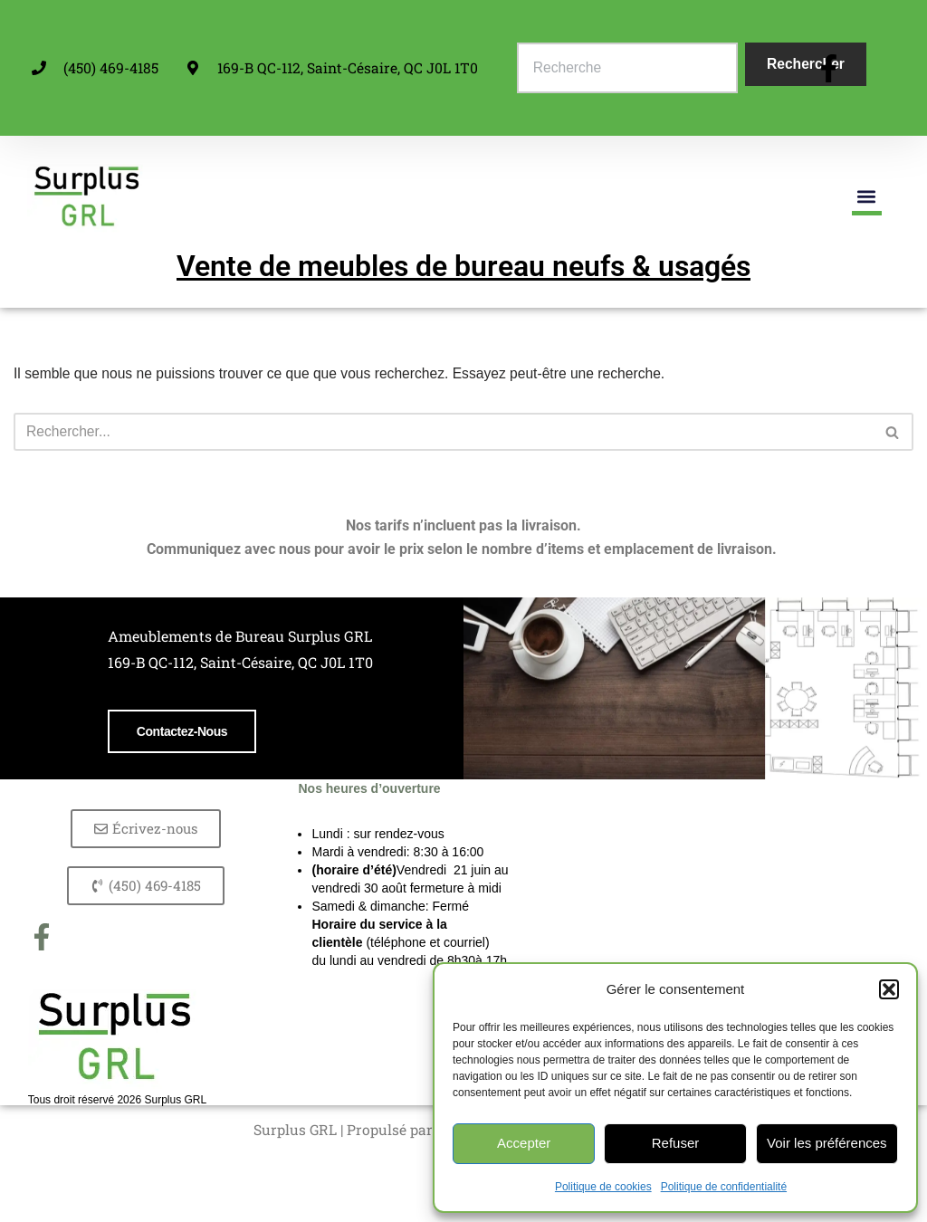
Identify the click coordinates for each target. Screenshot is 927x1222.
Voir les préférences (827, 1142)
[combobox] (629, 68)
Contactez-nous (139, 857)
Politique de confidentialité (724, 1186)
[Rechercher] (443, 433)
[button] (889, 989)
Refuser (676, 1142)
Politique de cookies (603, 1186)
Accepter (523, 1142)
